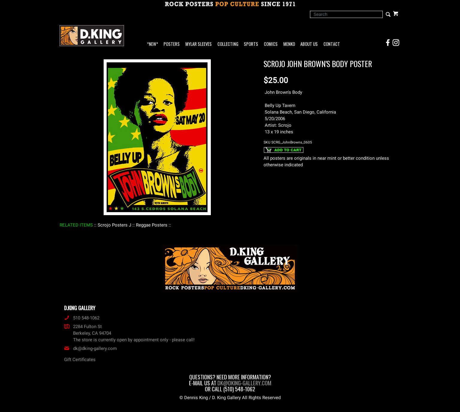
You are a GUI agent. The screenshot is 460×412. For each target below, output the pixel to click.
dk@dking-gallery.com (90, 348)
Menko (289, 44)
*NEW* (152, 44)
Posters (172, 44)
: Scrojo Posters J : (114, 225)
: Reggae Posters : (152, 225)
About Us (309, 44)
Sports (251, 44)
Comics (271, 44)
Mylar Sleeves (198, 44)
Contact (331, 44)
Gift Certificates (80, 359)
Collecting (227, 44)
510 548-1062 (81, 318)
